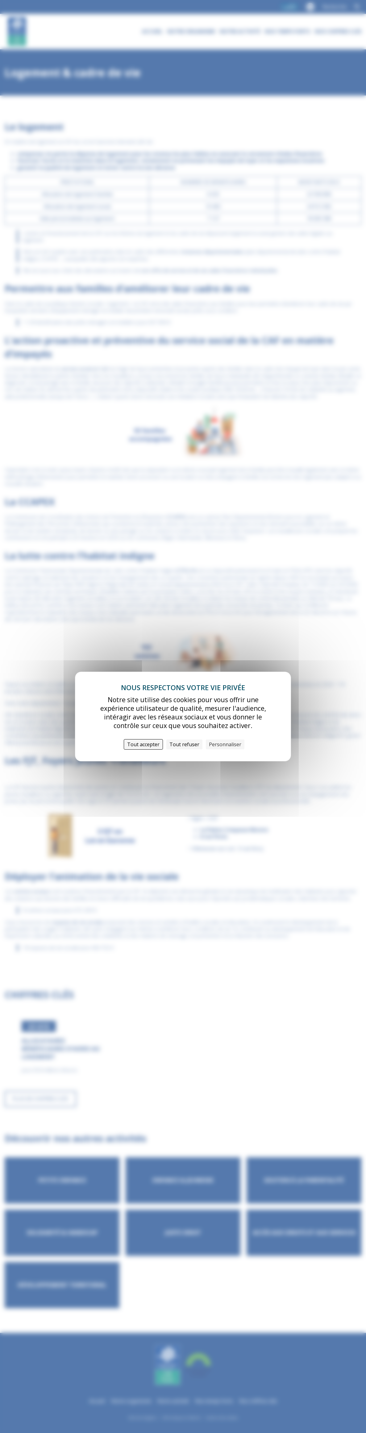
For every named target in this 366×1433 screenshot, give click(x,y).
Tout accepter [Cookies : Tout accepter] (143, 744)
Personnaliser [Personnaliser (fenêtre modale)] (225, 744)
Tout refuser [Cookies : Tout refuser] (184, 744)
